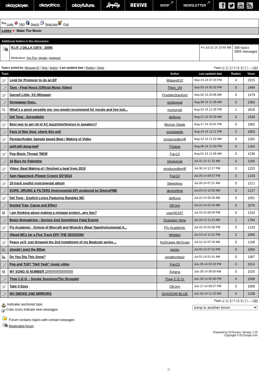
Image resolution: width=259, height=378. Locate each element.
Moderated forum (21, 326)
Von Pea (31, 57)
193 (255, 67)
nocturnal (174, 110)
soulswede (174, 132)
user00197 (174, 213)
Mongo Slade (174, 124)
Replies (90, 67)
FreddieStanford (174, 95)
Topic (44, 67)
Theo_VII (175, 88)
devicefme (175, 191)
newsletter (194, 5)
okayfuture (84, 5)
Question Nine (175, 220)
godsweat (174, 102)
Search (35, 24)
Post (66, 24)
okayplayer (17, 5)
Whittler (175, 235)
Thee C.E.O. (175, 279)
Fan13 (175, 154)
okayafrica (50, 5)
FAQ (22, 24)
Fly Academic (174, 228)
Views (100, 67)
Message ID (32, 67)
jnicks (174, 250)
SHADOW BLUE (175, 294)
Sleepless (174, 183)
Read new (51, 24)
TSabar (175, 147)
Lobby (6, 31)
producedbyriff (175, 139)
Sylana (174, 272)
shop (164, 5)
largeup (113, 5)
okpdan (42, 57)
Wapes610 (174, 80)
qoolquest (55, 57)
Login (10, 24)
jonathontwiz (175, 257)
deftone (174, 117)
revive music (139, 5)
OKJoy (174, 205)
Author (54, 67)
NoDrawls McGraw (174, 242)
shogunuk (174, 161)
